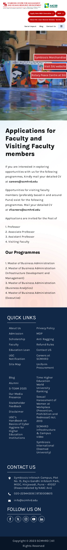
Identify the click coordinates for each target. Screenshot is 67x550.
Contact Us (51, 26)
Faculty (14, 344)
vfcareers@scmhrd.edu (24, 209)
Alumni (14, 383)
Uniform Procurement (45, 365)
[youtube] (34, 519)
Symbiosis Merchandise (50, 57)
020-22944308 (24, 493)
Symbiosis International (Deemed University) (45, 447)
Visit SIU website (55, 66)
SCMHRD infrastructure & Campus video (45, 431)
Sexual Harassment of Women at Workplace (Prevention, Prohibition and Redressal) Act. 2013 (47, 408)
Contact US (43, 350)
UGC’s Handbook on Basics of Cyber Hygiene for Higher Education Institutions (19, 427)
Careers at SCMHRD (43, 357)
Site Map (15, 364)
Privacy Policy (45, 328)
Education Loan (19, 350)
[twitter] (18, 519)
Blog (41, 26)
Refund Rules (45, 344)
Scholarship (17, 339)
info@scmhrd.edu (26, 500)
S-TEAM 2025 (18, 388)
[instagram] (26, 519)
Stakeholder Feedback (17, 404)
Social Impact (30, 26)
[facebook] (10, 519)
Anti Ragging (45, 339)
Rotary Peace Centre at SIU (49, 75)
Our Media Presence (16, 395)
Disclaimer (16, 411)
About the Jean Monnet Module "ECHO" (47, 19)
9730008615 (44, 493)
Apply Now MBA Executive (42, 13)
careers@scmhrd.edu (23, 181)
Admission (16, 333)
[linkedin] (42, 519)
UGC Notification (17, 357)
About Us (15, 328)
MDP (60, 13)
